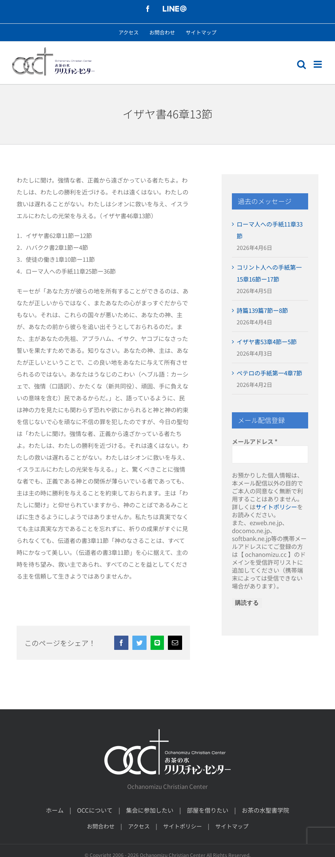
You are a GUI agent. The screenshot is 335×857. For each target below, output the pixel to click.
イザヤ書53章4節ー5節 (267, 341)
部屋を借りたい (207, 810)
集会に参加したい (149, 810)
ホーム (55, 810)
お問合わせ (101, 826)
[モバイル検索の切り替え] (301, 64)
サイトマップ (231, 826)
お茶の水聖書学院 (265, 810)
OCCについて (95, 810)
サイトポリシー (276, 507)
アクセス (139, 826)
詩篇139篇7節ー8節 (262, 310)
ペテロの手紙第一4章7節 (269, 373)
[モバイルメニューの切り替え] (318, 64)
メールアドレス (255, 442)
